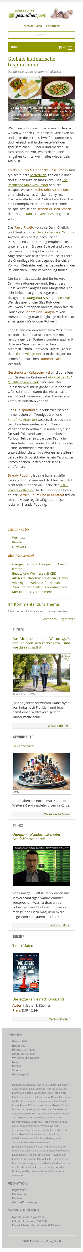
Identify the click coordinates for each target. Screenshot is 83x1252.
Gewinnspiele (23, 746)
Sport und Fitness (23, 1053)
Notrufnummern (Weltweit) (28, 1217)
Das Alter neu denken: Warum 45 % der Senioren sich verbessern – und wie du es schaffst (41, 643)
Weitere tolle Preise (56, 814)
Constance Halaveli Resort (38, 213)
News (15, 1062)
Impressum (19, 1190)
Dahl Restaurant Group (54, 232)
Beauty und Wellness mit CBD (34, 573)
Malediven (38, 175)
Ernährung (18, 1045)
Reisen (17, 542)
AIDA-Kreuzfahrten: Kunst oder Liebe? (40, 578)
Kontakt (28, 25)
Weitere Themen (58, 726)
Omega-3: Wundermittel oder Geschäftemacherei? (36, 837)
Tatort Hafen (22, 946)
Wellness (18, 537)
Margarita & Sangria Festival (48, 297)
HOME (14, 47)
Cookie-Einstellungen (25, 1202)
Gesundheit (19, 1041)
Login (38, 25)
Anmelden (50, 619)
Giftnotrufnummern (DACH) (29, 1221)
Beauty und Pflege (23, 1049)
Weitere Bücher (59, 1019)
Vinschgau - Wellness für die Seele (37, 583)
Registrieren (67, 619)
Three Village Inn (28, 353)
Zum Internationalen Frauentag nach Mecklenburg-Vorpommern (39, 589)
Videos (16, 1070)
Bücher (16, 1066)
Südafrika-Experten (22, 419)
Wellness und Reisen (25, 1058)
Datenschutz (20, 1194)
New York (19, 547)
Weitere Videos (59, 925)
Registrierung (52, 25)
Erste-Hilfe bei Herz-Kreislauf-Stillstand (37, 1225)
